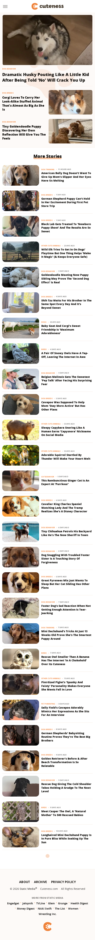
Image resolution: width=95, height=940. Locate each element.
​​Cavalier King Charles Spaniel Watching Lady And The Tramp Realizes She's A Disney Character (64, 507)
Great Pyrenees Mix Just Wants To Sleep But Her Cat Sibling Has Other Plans (65, 584)
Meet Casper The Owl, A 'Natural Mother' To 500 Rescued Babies (63, 813)
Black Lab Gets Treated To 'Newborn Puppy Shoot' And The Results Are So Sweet (66, 227)
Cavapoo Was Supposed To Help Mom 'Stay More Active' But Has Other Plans (63, 405)
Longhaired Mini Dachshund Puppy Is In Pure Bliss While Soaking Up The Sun (66, 838)
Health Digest (79, 903)
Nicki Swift (45, 908)
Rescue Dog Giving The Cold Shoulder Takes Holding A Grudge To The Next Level (66, 787)
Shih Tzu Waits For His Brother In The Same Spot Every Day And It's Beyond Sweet (66, 304)
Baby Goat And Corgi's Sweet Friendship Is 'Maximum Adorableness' (60, 329)
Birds (44, 349)
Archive (40, 882)
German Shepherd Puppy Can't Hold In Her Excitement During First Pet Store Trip (65, 202)
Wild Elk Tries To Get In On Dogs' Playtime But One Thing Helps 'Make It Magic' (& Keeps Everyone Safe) (66, 253)
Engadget (13, 903)
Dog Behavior (9, 69)
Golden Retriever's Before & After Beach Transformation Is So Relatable (64, 762)
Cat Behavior (47, 477)
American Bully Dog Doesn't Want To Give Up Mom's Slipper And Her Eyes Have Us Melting (66, 176)
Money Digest (26, 908)
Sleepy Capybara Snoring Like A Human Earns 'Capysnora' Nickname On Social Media (66, 431)
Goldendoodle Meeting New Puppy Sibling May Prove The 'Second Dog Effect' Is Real (65, 278)
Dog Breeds (8, 93)
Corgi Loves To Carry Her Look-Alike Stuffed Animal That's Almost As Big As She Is (23, 104)
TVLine (40, 903)
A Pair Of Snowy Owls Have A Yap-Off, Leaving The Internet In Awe (64, 355)
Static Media (27, 889)
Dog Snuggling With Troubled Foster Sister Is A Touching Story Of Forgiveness (65, 558)
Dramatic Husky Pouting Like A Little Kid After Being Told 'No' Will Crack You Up (45, 77)
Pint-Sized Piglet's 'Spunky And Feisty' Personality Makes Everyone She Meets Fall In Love (65, 685)
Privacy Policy (63, 882)
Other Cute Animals (50, 245)
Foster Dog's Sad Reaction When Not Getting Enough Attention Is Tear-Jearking (66, 609)
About (24, 882)
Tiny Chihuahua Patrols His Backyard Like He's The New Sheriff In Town (66, 533)
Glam (51, 903)
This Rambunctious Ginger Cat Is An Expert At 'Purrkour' (65, 482)
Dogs (43, 322)
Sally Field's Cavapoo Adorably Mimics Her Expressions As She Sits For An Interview (65, 711)
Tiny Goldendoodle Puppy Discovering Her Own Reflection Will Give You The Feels (24, 133)
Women (73, 908)
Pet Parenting (48, 704)
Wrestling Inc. (48, 914)
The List (60, 908)
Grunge (62, 903)
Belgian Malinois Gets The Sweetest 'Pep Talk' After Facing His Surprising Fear (66, 380)
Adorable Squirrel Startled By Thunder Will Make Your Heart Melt (65, 456)
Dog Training (48, 169)
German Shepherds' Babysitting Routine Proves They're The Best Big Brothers (65, 736)
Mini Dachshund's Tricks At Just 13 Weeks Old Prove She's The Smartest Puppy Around (66, 634)
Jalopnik (27, 903)
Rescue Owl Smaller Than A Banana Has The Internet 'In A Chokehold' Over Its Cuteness (65, 660)
